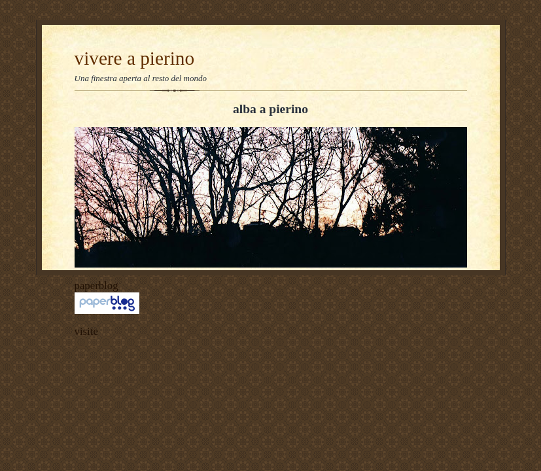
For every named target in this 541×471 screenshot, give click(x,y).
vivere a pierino (135, 58)
